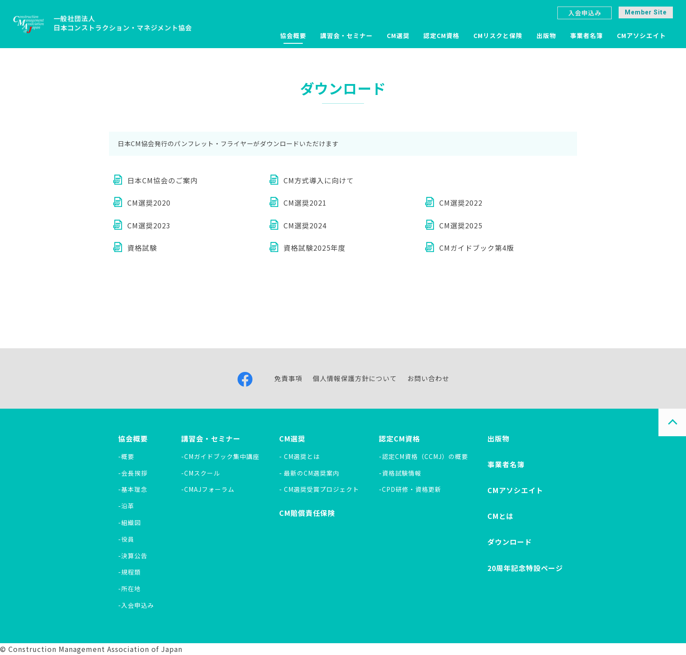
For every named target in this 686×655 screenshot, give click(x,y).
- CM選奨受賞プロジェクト (319, 489)
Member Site (646, 12)
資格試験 (142, 247)
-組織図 (129, 522)
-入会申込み (136, 605)
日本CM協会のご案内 (162, 180)
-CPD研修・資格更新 (410, 489)
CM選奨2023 (149, 225)
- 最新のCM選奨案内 (309, 473)
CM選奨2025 (461, 225)
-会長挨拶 (132, 473)
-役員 (126, 539)
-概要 (126, 456)
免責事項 (288, 378)
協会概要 (293, 35)
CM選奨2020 (149, 202)
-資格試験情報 (400, 473)
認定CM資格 (441, 35)
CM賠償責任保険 (307, 513)
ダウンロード (509, 541)
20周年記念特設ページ (525, 568)
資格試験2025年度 (315, 247)
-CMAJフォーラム (207, 489)
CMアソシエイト (641, 35)
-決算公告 (132, 555)
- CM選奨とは (299, 456)
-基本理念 (132, 489)
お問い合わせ (428, 378)
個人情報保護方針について (355, 378)
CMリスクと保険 (497, 35)
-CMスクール (200, 473)
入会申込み (584, 12)
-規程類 (129, 571)
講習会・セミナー (346, 35)
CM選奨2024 (305, 225)
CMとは (500, 516)
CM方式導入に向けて (319, 180)
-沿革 (126, 505)
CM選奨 (398, 35)
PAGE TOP (672, 422)
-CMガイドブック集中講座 (220, 456)
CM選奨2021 (305, 202)
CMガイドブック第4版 (476, 247)
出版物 (546, 35)
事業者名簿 (586, 35)
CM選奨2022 (461, 202)
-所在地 (129, 588)
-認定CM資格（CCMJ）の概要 (423, 456)
